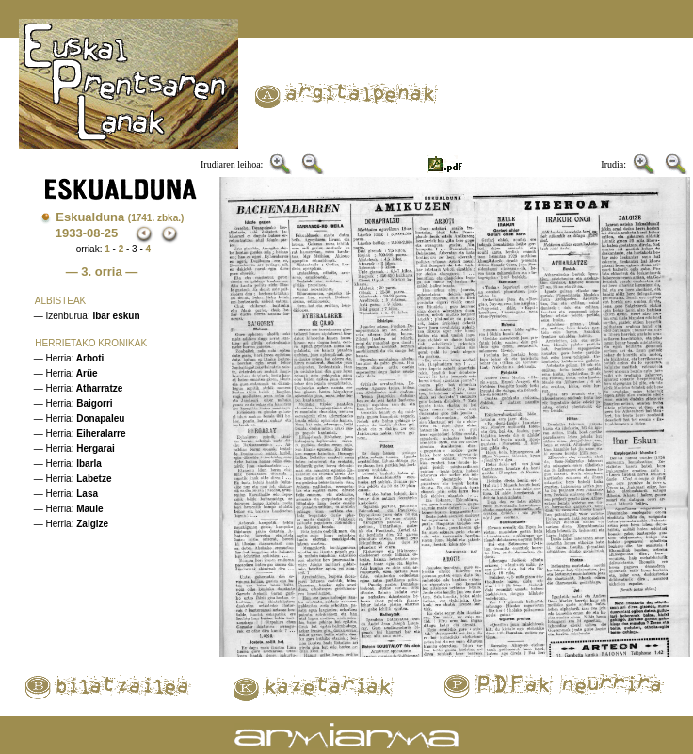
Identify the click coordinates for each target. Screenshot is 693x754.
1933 (69, 233)
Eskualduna (120, 217)
